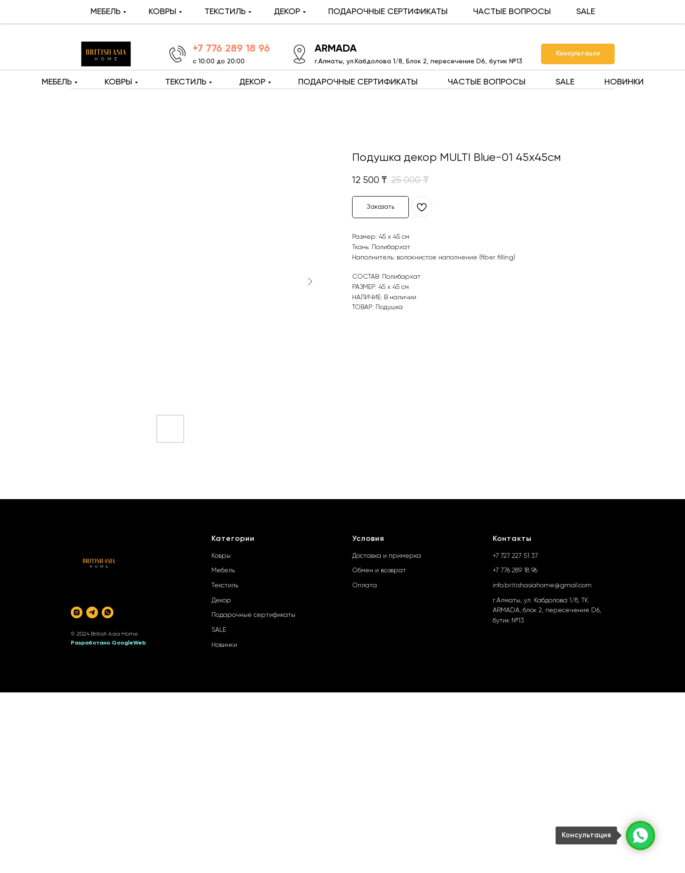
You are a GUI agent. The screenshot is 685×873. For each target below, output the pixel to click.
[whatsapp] (107, 612)
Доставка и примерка (386, 556)
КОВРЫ (118, 82)
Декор (221, 600)
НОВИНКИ (624, 82)
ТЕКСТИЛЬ (185, 82)
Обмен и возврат (379, 570)
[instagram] (77, 612)
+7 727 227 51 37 (515, 556)
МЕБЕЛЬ (57, 82)
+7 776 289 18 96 (515, 570)
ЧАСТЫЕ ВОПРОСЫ (487, 82)
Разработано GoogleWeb (108, 643)
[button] (578, 54)
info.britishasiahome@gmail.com (542, 585)
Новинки (224, 645)
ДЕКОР (252, 82)
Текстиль (224, 585)
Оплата (364, 585)
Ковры (221, 556)
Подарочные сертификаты (253, 615)
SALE (565, 82)
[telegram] (92, 612)
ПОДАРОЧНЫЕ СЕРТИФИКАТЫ (358, 82)
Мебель (223, 570)
